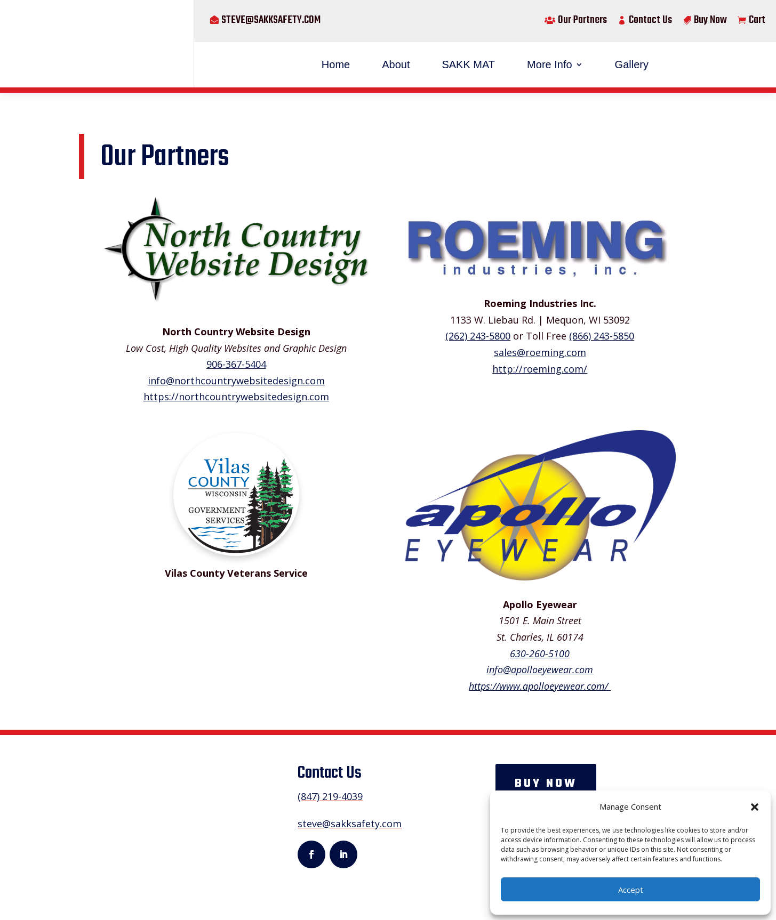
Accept (630, 889)
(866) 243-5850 (601, 335)
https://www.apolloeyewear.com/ (540, 686)
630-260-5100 (540, 653)
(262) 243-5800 (477, 335)
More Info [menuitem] (549, 64)
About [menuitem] (396, 64)
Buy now (546, 783)
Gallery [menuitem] (632, 64)
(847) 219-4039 (330, 796)
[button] (754, 807)
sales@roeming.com (540, 352)
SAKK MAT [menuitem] (468, 64)
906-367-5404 (236, 364)
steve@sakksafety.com (271, 20)
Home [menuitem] (336, 64)
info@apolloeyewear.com (539, 669)
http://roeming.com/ (539, 368)
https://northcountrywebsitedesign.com (236, 396)
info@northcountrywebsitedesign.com (236, 380)
